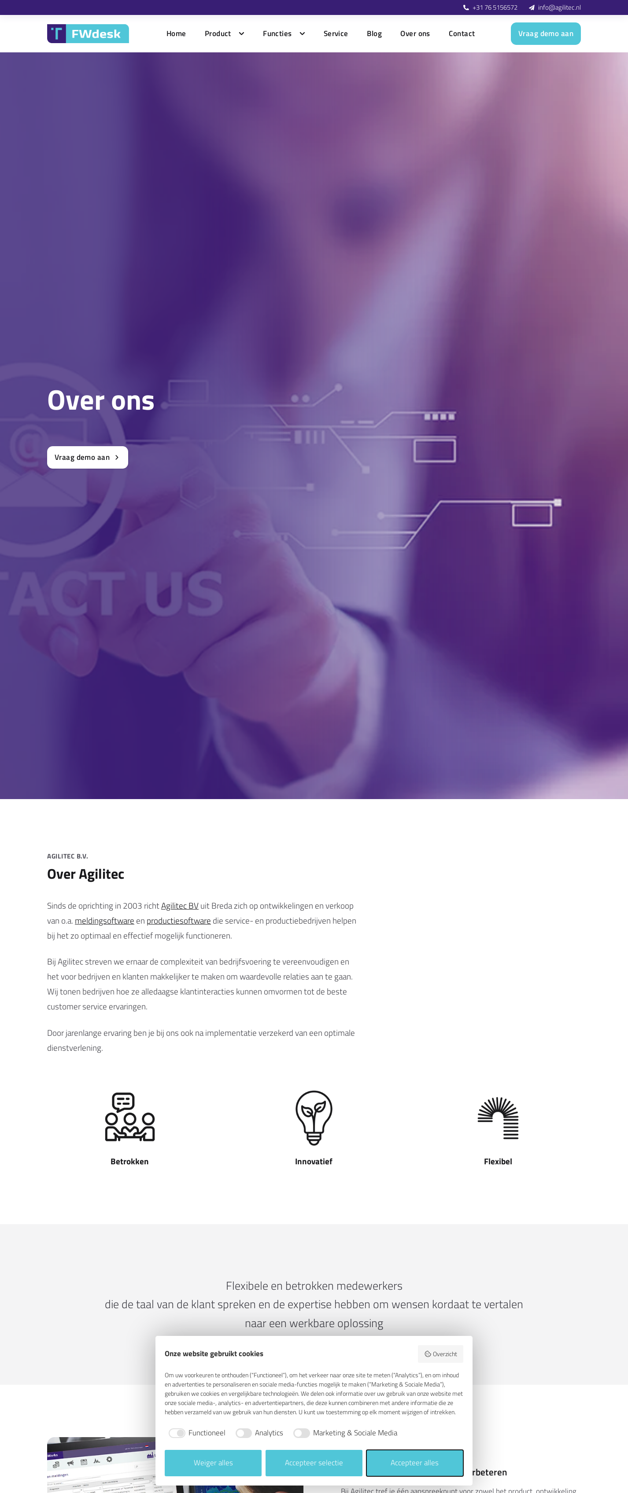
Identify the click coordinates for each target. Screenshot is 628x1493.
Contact (462, 33)
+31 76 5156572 (495, 7)
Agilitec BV (180, 905)
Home (176, 33)
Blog (374, 33)
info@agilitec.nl (559, 7)
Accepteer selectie (314, 1462)
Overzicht (440, 1353)
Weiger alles (213, 1462)
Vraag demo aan (545, 33)
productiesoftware (179, 920)
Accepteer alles (415, 1462)
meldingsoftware (104, 920)
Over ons (415, 33)
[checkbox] (195, 1433)
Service (336, 33)
